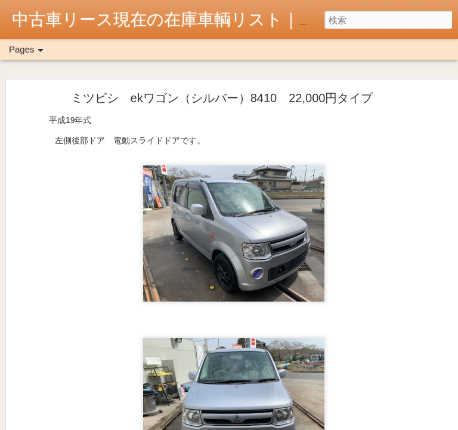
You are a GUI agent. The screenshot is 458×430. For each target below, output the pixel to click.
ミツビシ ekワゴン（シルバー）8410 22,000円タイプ (222, 98)
